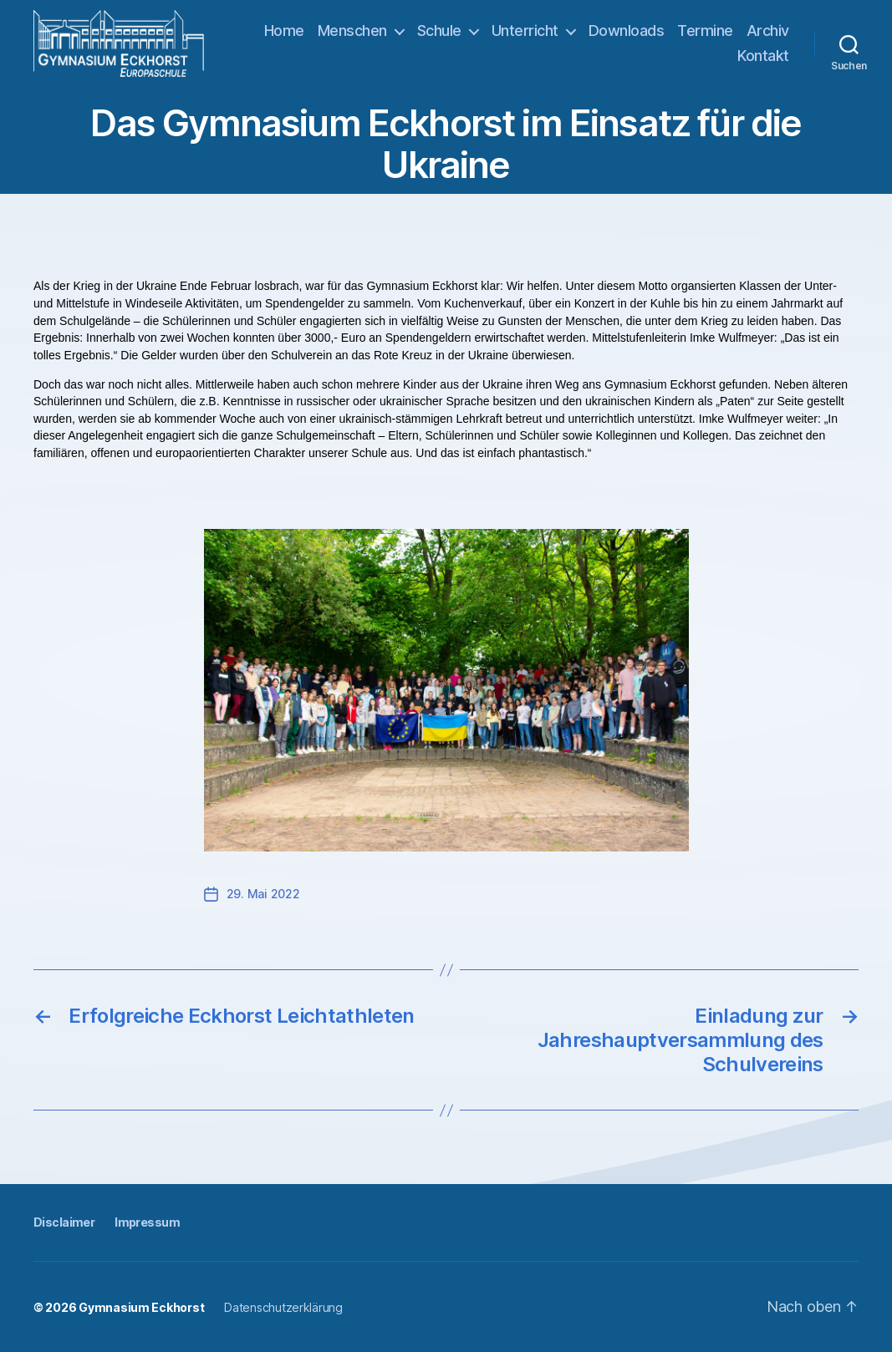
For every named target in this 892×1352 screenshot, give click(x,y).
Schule (439, 30)
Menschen (352, 30)
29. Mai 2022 (263, 894)
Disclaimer (63, 1222)
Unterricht (525, 30)
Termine (705, 30)
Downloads (627, 30)
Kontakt (763, 55)
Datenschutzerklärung (283, 1307)
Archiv (768, 30)
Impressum (147, 1222)
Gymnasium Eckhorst (141, 1307)
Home (284, 30)
